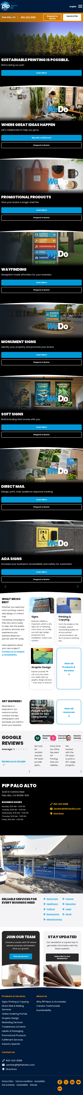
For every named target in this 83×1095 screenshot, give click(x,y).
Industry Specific (11, 1043)
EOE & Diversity (8, 1084)
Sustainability (43, 1010)
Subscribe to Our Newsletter (62, 957)
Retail (68, 914)
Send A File (72, 16)
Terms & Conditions (24, 1081)
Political (51, 909)
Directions (56, 813)
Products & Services (13, 996)
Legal (68, 909)
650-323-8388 (28, 17)
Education (71, 904)
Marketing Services (12, 1022)
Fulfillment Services (12, 1039)
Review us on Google (13, 761)
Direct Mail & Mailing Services (13, 1007)
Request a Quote (52, 17)
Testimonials (53, 1005)
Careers (40, 1005)
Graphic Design (41, 667)
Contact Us (8, 1052)
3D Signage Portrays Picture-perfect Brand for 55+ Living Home (41, 711)
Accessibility (39, 1081)
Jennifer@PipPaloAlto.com (65, 808)
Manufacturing (54, 919)
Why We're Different (41, 138)
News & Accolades (55, 1001)
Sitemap (33, 1084)
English (73, 6)
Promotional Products (14, 1035)
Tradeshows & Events (14, 1026)
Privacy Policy (8, 1081)
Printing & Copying (65, 618)
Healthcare (52, 904)
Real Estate (52, 899)
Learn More (41, 73)
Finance (70, 899)
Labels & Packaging (12, 1031)
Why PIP (40, 1001)
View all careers (20, 956)
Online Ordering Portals (14, 1013)
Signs (34, 616)
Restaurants (53, 914)
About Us (41, 996)
